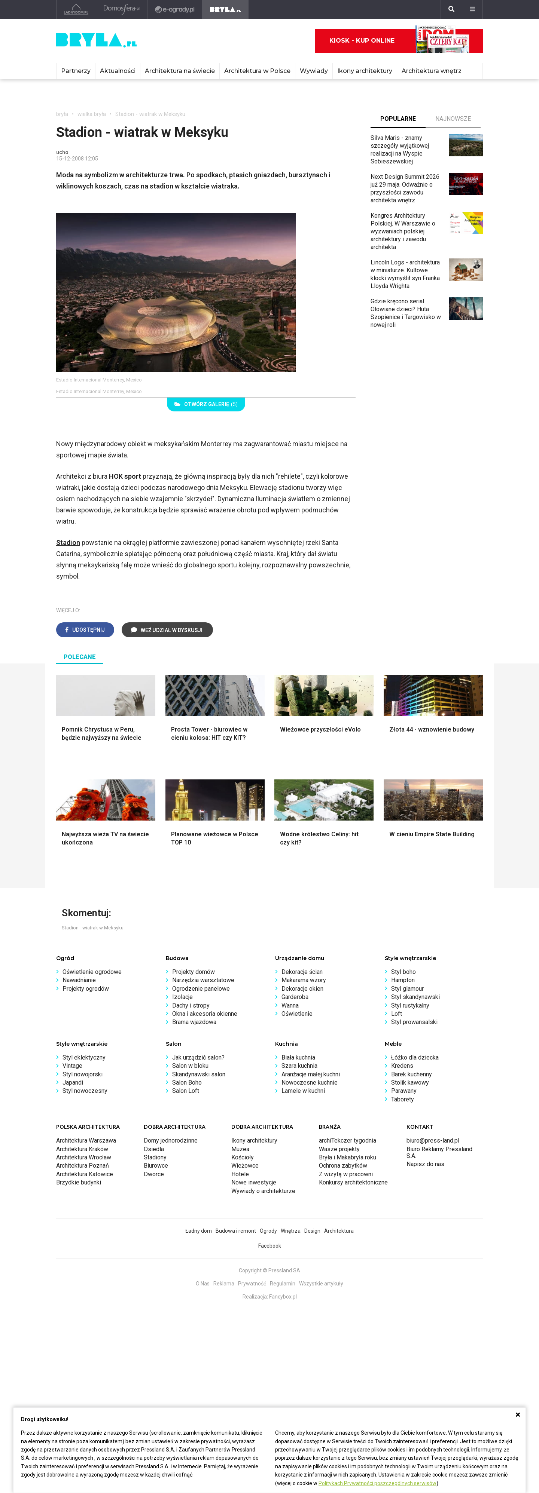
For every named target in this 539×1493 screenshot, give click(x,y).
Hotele (240, 1174)
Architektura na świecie (180, 70)
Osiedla (154, 1149)
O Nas (203, 1284)
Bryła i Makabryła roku (347, 1157)
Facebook (269, 1246)
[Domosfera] (121, 9)
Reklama (223, 1284)
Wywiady (314, 70)
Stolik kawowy (410, 1082)
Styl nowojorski (83, 1074)
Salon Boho (187, 1082)
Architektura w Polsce (257, 70)
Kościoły (242, 1157)
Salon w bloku (190, 1065)
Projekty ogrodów (86, 988)
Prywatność (252, 1284)
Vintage (72, 1065)
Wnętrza (291, 1231)
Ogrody (268, 1231)
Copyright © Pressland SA (269, 1270)
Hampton (403, 980)
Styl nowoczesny (85, 1090)
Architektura (339, 1231)
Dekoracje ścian (302, 971)
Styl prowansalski (414, 1022)
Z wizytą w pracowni (346, 1174)
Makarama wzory (303, 980)
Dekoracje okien (302, 988)
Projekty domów (193, 971)
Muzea (240, 1149)
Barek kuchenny (411, 1074)
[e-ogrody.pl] (174, 9)
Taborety (402, 1099)
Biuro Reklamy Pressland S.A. (439, 1152)
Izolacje (182, 996)
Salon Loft (185, 1090)
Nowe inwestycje (253, 1182)
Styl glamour (407, 988)
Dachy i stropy (191, 1005)
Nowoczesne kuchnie (309, 1082)
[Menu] (472, 9)
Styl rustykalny (410, 1005)
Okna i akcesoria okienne (204, 1013)
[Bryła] (225, 9)
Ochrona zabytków (343, 1165)
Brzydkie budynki (78, 1182)
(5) (206, 404)
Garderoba (294, 996)
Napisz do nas (425, 1164)
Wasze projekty (339, 1149)
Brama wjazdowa (194, 1022)
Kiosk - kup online (399, 41)
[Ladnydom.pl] (76, 9)
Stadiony (155, 1157)
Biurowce (156, 1165)
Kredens (402, 1065)
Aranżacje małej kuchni (310, 1074)
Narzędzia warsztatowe (203, 980)
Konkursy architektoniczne (353, 1182)
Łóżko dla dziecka (415, 1057)
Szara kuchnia (299, 1065)
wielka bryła (91, 114)
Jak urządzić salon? (198, 1057)
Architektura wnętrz (432, 70)
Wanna (290, 1005)
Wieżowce (245, 1165)
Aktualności (117, 70)
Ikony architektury (364, 70)
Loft (396, 1013)
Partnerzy (76, 70)
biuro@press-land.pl (432, 1140)
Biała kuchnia (298, 1057)
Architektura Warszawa (86, 1140)
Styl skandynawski (415, 996)
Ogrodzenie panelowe (201, 988)
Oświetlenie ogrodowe (92, 971)
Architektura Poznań (82, 1165)
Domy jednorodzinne (171, 1140)
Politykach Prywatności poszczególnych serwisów (377, 1483)
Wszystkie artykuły (321, 1284)
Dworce (154, 1174)
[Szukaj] (451, 9)
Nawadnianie (79, 980)
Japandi (73, 1082)
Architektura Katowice (84, 1174)
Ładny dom (198, 1231)
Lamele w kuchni (303, 1090)
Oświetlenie (297, 1013)
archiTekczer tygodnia (347, 1140)
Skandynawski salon (198, 1074)
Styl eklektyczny (84, 1057)
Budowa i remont (236, 1231)
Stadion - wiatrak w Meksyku (150, 114)
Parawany (404, 1090)
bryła (62, 114)
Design (312, 1231)
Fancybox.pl (283, 1297)
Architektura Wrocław (83, 1157)
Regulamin (282, 1284)
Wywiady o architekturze (263, 1191)
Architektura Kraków (82, 1149)
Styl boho (403, 971)
